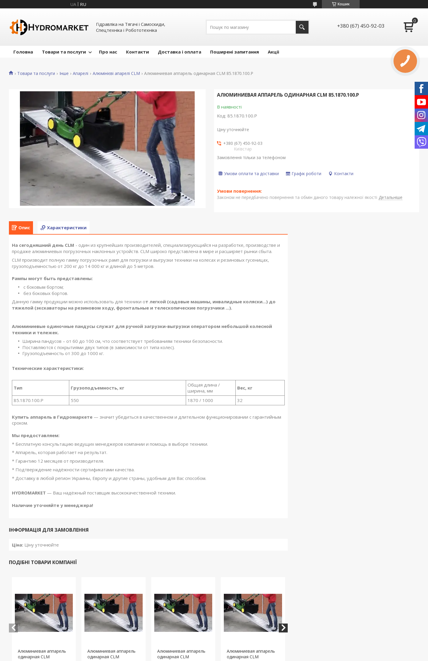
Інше (64, 73)
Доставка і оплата (179, 52)
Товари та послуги (64, 52)
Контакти (137, 52)
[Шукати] (302, 27)
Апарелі (80, 73)
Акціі (273, 52)
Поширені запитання (234, 52)
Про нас (108, 52)
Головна (23, 52)
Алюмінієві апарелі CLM (116, 73)
